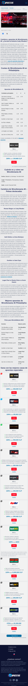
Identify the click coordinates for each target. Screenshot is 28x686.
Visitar (14, 162)
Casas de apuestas (4, 7)
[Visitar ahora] (14, 145)
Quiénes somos (12, 647)
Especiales (12, 7)
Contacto (11, 649)
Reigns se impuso (12, 216)
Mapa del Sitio (12, 651)
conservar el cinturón (6, 276)
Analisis (14, 395)
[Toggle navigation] (26, 3)
